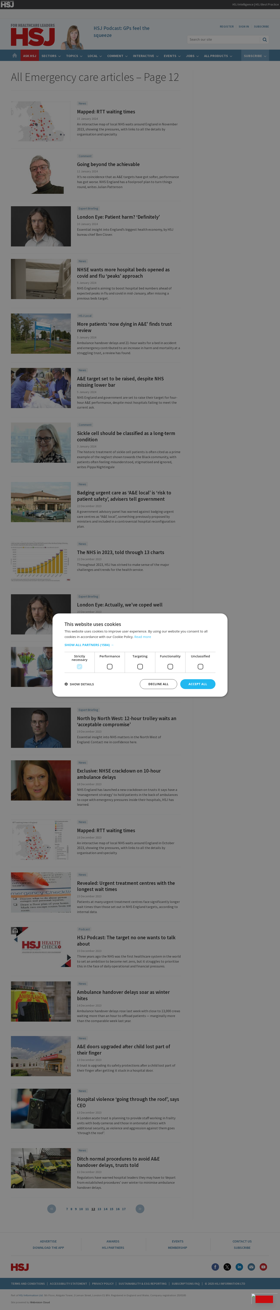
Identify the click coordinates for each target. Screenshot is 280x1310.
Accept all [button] (198, 684)
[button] (140, 645)
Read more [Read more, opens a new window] (142, 636)
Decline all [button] (158, 684)
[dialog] (140, 655)
